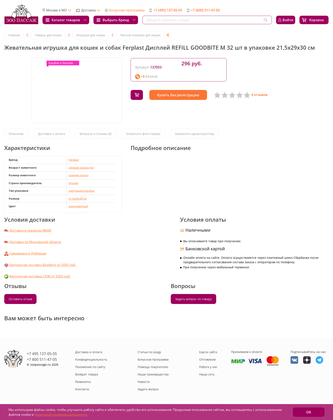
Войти (287, 20)
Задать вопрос (148, 389)
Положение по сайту (90, 367)
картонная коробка (82, 191)
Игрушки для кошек (90, 35)
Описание (16, 134)
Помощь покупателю (153, 367)
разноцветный (78, 206)
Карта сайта (208, 352)
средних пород (78, 175)
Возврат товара (86, 374)
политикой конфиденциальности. (61, 414)
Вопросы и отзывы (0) (95, 134)
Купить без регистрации (179, 95)
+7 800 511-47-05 (42, 359)
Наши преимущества (153, 374)
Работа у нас (208, 367)
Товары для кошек (48, 35)
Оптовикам (207, 359)
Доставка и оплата (51, 134)
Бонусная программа (127, 10)
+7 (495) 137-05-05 (167, 10)
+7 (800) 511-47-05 (205, 10)
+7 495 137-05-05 (42, 353)
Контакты (82, 389)
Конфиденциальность (91, 359)
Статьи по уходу (149, 352)
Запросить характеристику (194, 134)
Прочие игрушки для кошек (140, 35)
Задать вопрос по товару (193, 299)
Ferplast (74, 160)
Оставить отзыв (20, 299)
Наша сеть (206, 374)
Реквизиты (83, 382)
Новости (144, 382)
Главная (14, 35)
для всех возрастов (81, 167)
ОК (308, 412)
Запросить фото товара (143, 134)
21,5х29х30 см (78, 198)
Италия (73, 183)
